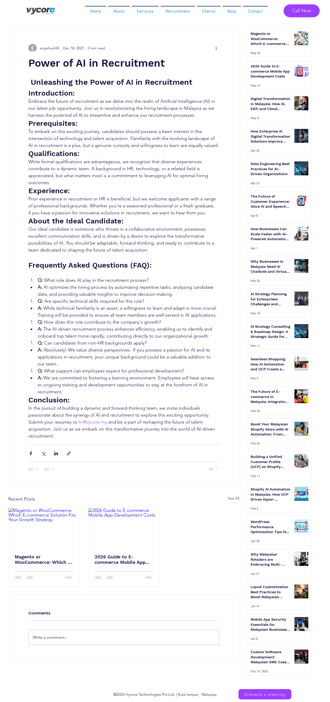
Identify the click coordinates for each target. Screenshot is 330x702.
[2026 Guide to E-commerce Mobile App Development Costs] (123, 528)
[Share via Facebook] (30, 453)
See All (233, 498)
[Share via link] (68, 453)
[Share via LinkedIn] (56, 453)
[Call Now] (302, 10)
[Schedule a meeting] (264, 694)
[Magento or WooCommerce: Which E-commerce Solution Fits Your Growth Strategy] (44, 528)
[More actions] (216, 48)
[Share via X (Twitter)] (43, 453)
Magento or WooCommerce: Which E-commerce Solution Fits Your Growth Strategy (44, 559)
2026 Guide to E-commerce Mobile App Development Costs (120, 559)
